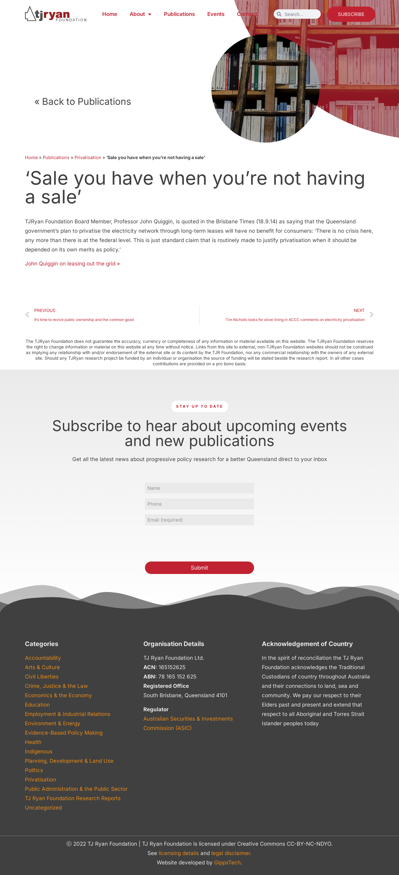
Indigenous (38, 751)
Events (215, 14)
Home (109, 14)
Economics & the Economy (58, 695)
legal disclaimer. (231, 853)
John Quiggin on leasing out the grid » (72, 263)
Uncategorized (43, 808)
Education (37, 705)
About (140, 14)
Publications (179, 14)
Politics (34, 770)
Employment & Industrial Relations (67, 714)
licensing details (179, 853)
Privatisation (88, 157)
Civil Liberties (42, 676)
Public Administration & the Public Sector (76, 789)
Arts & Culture (42, 667)
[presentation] (192, 542)
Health (33, 742)
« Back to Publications (82, 101)
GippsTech (227, 862)
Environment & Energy (52, 723)
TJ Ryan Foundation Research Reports (73, 798)
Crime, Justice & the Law (56, 686)
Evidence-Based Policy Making (64, 733)
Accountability (43, 658)
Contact (247, 14)
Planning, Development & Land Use (69, 761)
